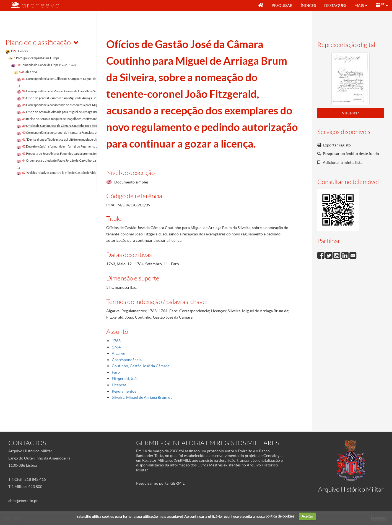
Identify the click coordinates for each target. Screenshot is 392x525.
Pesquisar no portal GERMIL (160, 483)
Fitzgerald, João (125, 378)
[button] (361, 5)
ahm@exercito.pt (23, 500)
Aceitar (307, 516)
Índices (308, 5)
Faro (116, 372)
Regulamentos (124, 391)
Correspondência (127, 359)
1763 (116, 340)
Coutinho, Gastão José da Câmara (140, 365)
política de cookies (280, 516)
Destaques (335, 5)
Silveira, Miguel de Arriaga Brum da (142, 397)
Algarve (118, 353)
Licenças (119, 384)
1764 (116, 347)
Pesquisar (282, 5)
